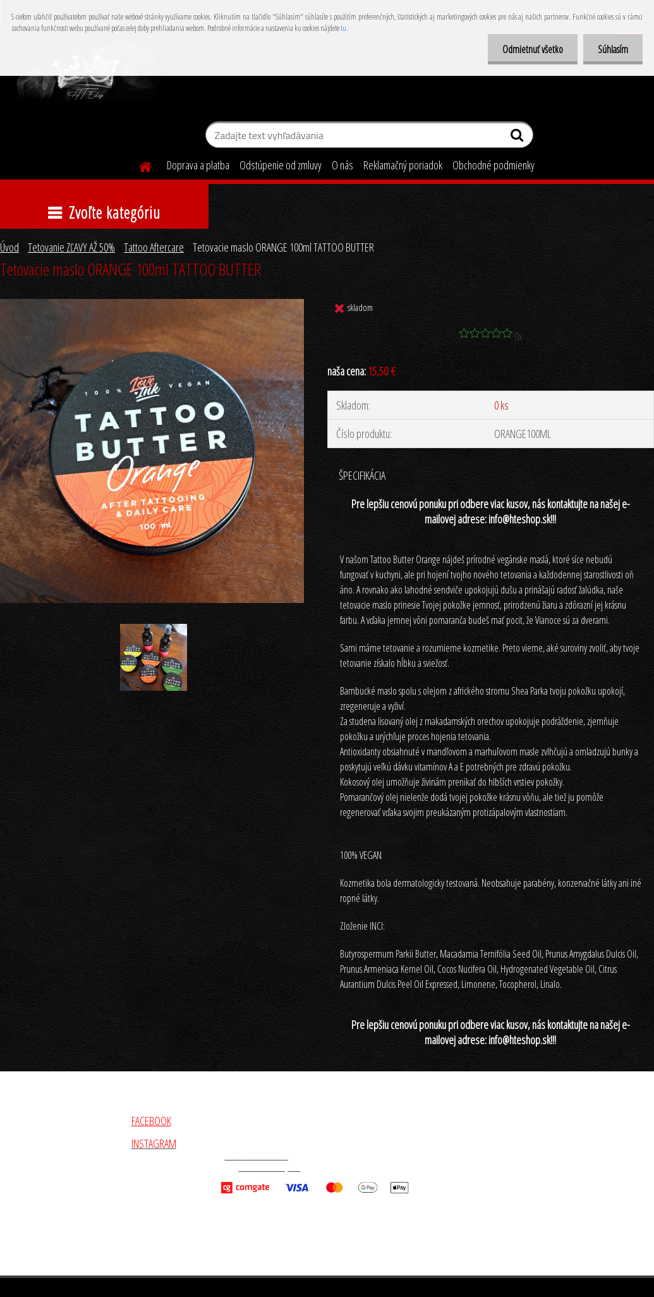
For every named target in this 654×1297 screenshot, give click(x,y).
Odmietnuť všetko (529, 49)
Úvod (9, 247)
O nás (342, 165)
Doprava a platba (198, 165)
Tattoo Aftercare (154, 247)
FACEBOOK (151, 1120)
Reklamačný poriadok (402, 165)
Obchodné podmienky (493, 165)
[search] (518, 137)
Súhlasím (611, 49)
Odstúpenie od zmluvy (280, 165)
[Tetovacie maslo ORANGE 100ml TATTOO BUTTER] (152, 304)
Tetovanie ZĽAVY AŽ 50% (71, 247)
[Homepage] (138, 165)
